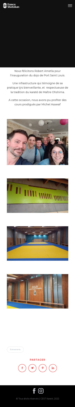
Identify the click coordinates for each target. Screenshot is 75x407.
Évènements (37, 34)
